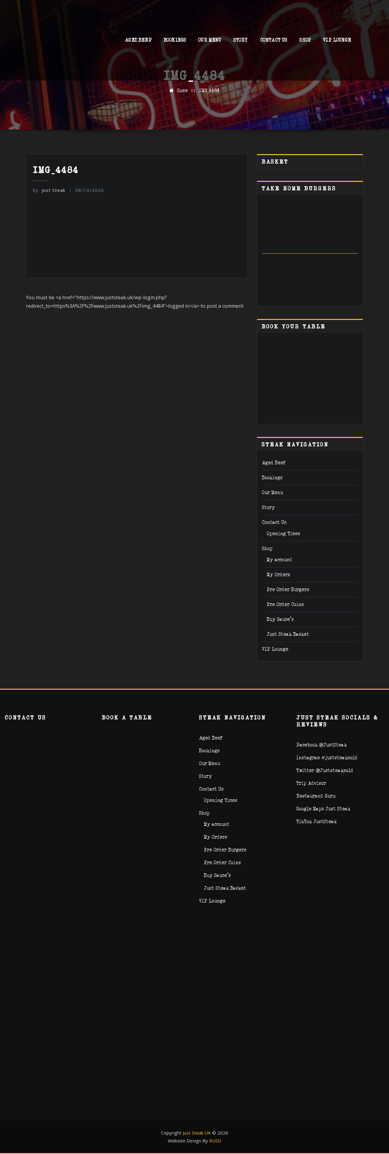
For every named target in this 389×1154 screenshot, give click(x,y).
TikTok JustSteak (316, 821)
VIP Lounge (337, 41)
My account (279, 559)
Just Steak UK (197, 1133)
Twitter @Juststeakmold (324, 770)
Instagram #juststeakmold (327, 757)
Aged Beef (138, 41)
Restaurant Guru (316, 796)
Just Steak (49, 190)
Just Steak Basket (288, 634)
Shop (305, 41)
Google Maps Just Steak (323, 808)
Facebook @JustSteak (321, 744)
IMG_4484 (209, 90)
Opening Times (283, 533)
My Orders (278, 574)
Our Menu (209, 41)
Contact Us (273, 41)
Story (240, 41)
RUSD (215, 1141)
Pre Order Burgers (288, 589)
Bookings (175, 41)
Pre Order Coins (285, 604)
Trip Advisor (311, 783)
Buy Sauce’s (280, 619)
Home (182, 90)
